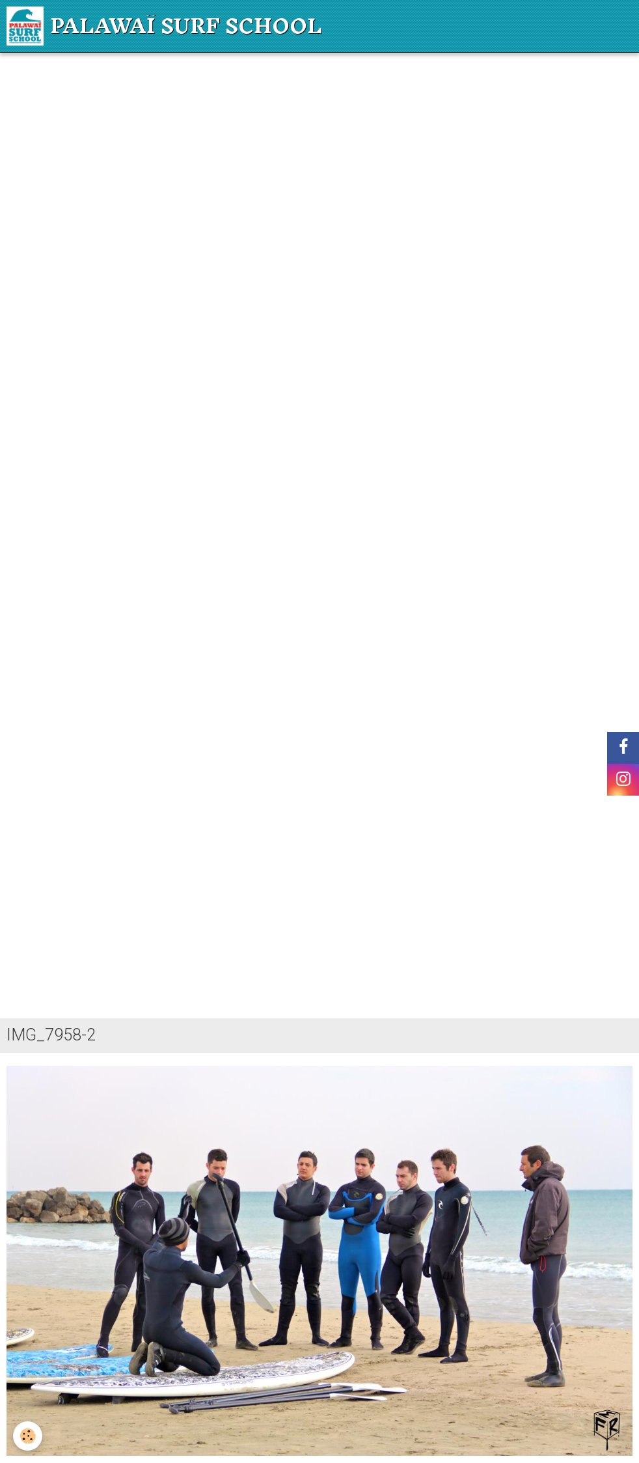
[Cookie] (27, 1436)
